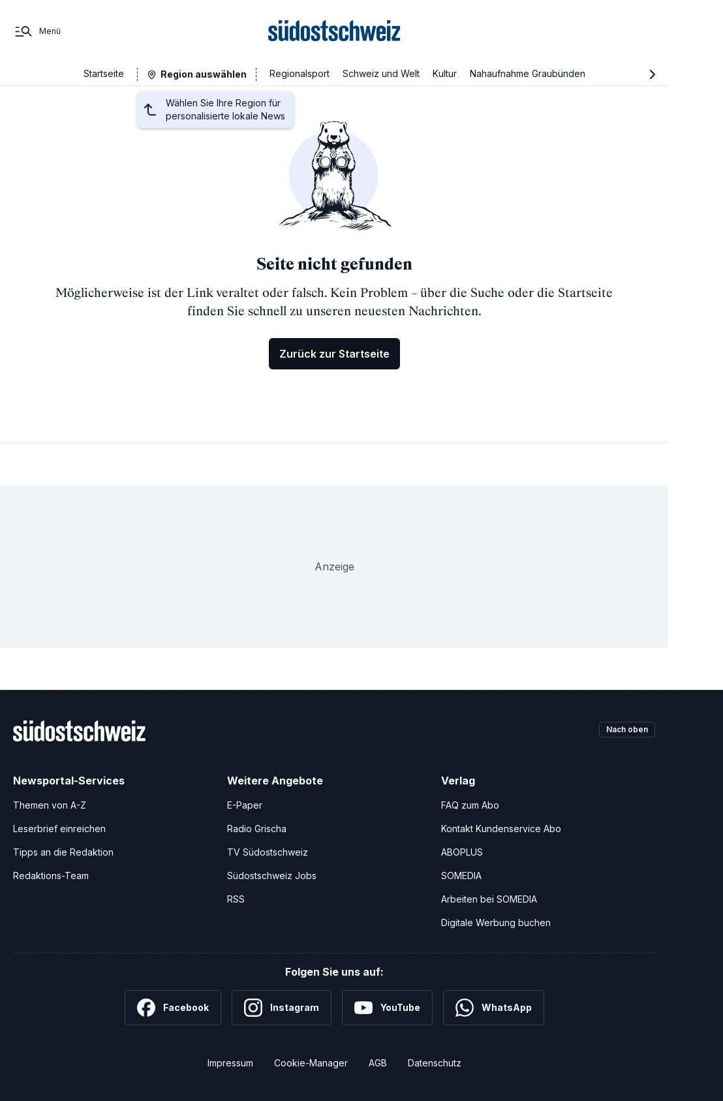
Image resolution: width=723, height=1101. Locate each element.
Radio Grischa (256, 828)
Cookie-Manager (311, 1062)
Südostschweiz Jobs (271, 875)
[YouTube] (387, 1007)
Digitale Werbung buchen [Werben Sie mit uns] (496, 922)
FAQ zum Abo (470, 805)
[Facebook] (173, 1007)
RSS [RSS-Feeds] (236, 899)
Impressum (230, 1062)
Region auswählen (204, 74)
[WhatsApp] (493, 1007)
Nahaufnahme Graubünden (527, 73)
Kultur (445, 73)
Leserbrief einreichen (59, 828)
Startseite (104, 73)
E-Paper (244, 805)
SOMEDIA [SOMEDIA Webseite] (461, 875)
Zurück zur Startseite (334, 353)
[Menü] (37, 31)
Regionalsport (299, 73)
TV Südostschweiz (267, 852)
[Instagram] (281, 1007)
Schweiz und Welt (381, 73)
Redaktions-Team (51, 875)
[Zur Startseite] (334, 31)
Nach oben (621, 730)
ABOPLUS (462, 852)
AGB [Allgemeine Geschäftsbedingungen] (378, 1062)
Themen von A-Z (49, 805)
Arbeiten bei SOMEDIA (489, 899)
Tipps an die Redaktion (63, 852)
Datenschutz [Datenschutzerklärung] (434, 1062)
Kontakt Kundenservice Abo (501, 828)
